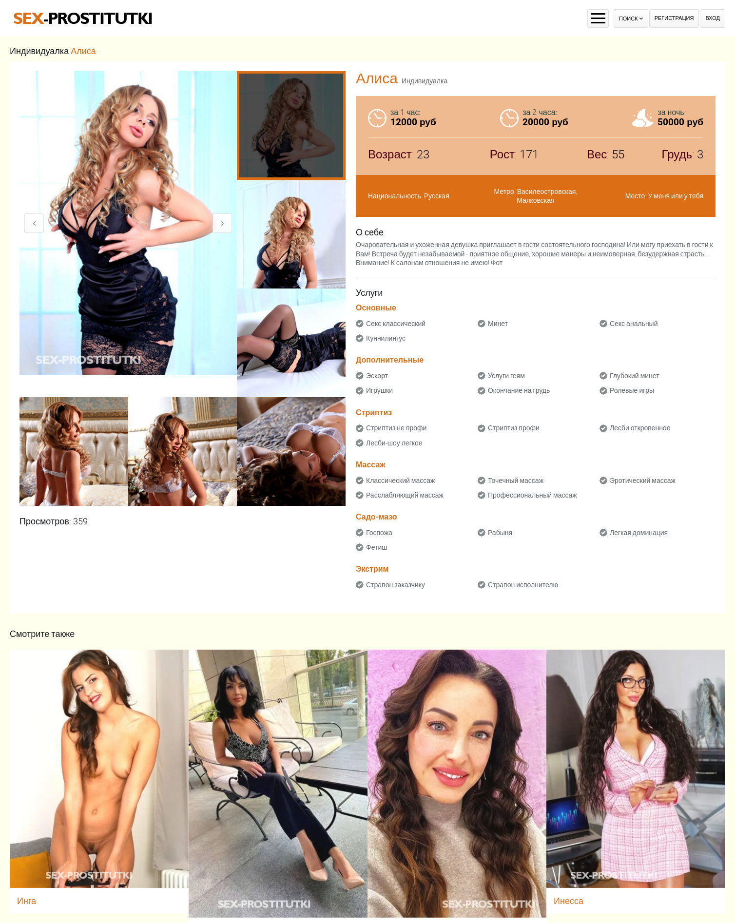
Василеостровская (546, 191)
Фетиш (376, 547)
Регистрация (674, 18)
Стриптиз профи (514, 428)
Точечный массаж (515, 480)
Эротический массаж (643, 480)
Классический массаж (400, 480)
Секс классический (396, 323)
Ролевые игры (632, 390)
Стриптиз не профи (396, 428)
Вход (712, 18)
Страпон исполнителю (523, 585)
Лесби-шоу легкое (394, 443)
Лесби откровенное (640, 428)
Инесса (568, 901)
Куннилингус (386, 338)
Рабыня (500, 533)
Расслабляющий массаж (405, 495)
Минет (498, 323)
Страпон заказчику (395, 585)
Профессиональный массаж (532, 495)
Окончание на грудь (519, 390)
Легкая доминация (639, 533)
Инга (26, 901)
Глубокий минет (634, 376)
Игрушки (379, 390)
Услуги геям (506, 376)
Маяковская (535, 200)
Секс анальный (634, 323)
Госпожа (379, 533)
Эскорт (377, 376)
